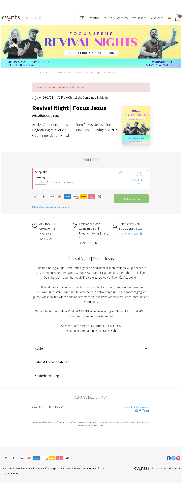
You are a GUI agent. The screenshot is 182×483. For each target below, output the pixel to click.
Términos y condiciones (28, 468)
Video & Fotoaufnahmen (52, 362)
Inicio (35, 72)
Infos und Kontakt (130, 233)
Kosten (40, 348)
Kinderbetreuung (47, 375)
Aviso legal (8, 468)
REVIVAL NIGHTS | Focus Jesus (70, 72)
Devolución (73, 468)
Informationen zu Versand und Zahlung (51, 206)
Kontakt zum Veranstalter (137, 406)
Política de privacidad (53, 468)
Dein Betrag (40, 177)
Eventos (47, 72)
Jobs (82, 468)
